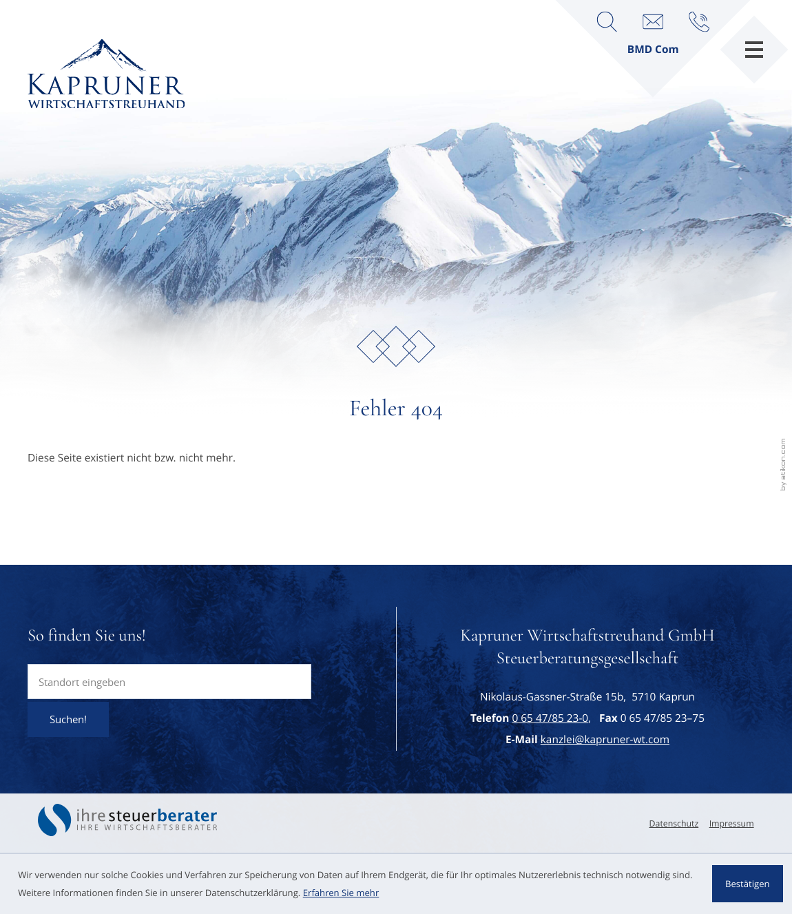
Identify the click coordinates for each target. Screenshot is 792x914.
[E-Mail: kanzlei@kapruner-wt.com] (653, 21)
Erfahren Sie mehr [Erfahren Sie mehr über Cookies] (341, 892)
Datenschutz (674, 823)
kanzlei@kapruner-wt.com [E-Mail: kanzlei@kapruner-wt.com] (605, 740)
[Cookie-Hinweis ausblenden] (747, 883)
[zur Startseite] (106, 74)
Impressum (731, 823)
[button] (699, 21)
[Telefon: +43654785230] (550, 718)
